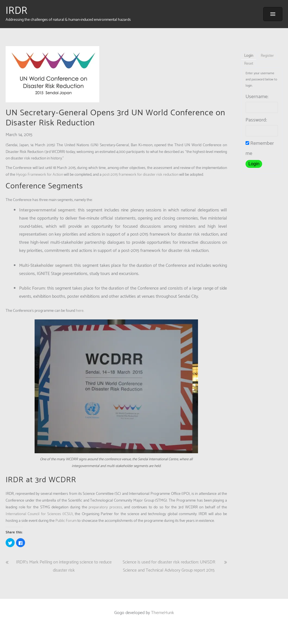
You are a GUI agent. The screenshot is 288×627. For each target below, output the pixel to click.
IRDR (17, 11)
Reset (248, 63)
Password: (256, 120)
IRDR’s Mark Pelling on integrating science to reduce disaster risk (64, 566)
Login (248, 56)
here (80, 311)
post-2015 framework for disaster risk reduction (140, 175)
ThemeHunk (162, 613)
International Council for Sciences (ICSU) (39, 514)
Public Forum (32, 288)
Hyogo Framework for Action (39, 175)
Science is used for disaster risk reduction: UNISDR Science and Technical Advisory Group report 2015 (169, 566)
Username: (257, 97)
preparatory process (105, 507)
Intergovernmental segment (47, 210)
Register (267, 56)
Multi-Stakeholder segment (45, 265)
